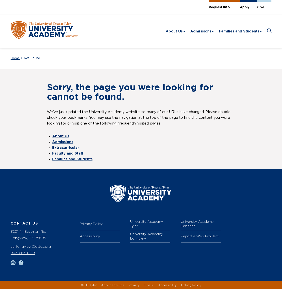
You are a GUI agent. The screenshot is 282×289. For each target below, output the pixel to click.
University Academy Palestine (197, 224)
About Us (174, 31)
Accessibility (90, 236)
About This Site (112, 285)
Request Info (219, 7)
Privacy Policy (91, 223)
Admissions (200, 31)
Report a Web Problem (200, 236)
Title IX (149, 285)
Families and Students (239, 31)
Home (15, 58)
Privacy (134, 285)
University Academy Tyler (146, 224)
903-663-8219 (23, 253)
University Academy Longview (146, 236)
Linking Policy (191, 285)
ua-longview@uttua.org (31, 246)
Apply (244, 7)
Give (260, 7)
